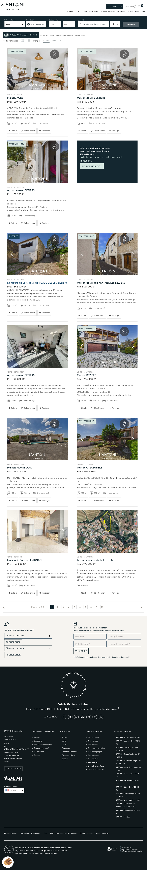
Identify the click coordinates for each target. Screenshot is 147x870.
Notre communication (96, 748)
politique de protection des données (104, 657)
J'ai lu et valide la (83, 657)
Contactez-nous (114, 6)
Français (13, 790)
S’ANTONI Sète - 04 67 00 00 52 (127, 788)
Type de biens (31, 20)
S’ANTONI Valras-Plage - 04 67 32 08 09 (128, 795)
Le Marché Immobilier (136, 11)
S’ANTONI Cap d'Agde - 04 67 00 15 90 (127, 749)
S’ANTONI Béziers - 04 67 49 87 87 (128, 811)
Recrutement (93, 762)
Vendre (84, 11)
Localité (81, 20)
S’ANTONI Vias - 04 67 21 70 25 (128, 800)
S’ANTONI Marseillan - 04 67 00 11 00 (128, 768)
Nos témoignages (95, 752)
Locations (38, 741)
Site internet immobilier (129, 849)
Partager (44, 130)
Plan (45, 833)
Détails (13, 130)
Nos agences (93, 744)
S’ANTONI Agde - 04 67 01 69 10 (128, 737)
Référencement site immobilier (132, 851)
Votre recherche (10, 20)
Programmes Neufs (41, 748)
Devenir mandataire (96, 766)
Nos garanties (93, 755)
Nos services (93, 741)
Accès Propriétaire (103, 833)
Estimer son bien (68, 755)
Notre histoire (93, 737)
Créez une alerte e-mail (20, 35)
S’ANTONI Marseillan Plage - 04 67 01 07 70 (128, 762)
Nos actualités (93, 759)
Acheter (70, 11)
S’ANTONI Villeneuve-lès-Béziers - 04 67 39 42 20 (126, 805)
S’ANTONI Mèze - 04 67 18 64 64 (127, 775)
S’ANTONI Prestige (123, 817)
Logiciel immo (126, 847)
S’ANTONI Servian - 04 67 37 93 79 (128, 781)
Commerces (39, 752)
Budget (52, 20)
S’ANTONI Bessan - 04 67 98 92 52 (128, 742)
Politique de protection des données (63, 833)
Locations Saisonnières (43, 744)
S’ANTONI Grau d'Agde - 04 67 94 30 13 (128, 755)
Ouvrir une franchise (96, 769)
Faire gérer (93, 11)
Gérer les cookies (86, 833)
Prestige (37, 755)
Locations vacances (107, 11)
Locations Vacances (69, 752)
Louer (77, 11)
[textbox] (93, 24)
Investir (64, 759)
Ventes (36, 737)
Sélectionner (28, 130)
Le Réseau (121, 11)
